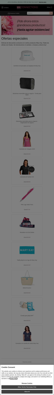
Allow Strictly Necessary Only (27, 387)
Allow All (27, 391)
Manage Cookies (27, 383)
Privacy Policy (13, 378)
